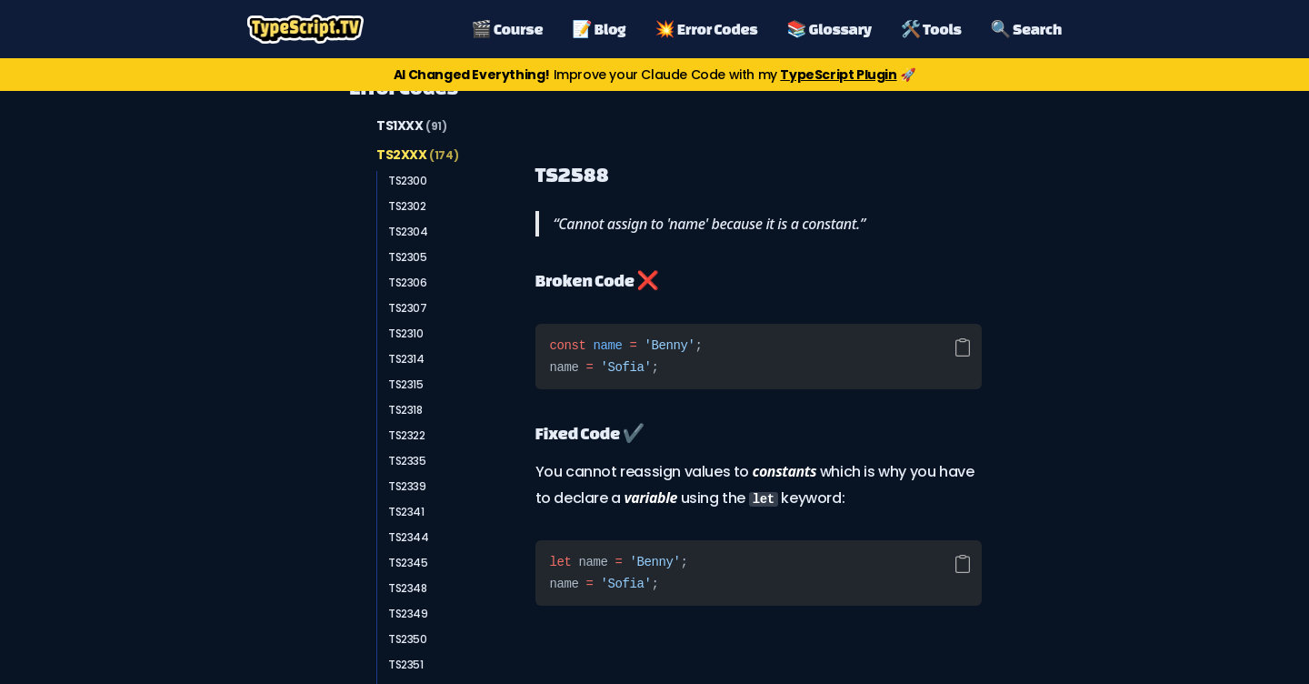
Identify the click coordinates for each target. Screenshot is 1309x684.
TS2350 (407, 639)
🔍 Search (1026, 28)
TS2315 (406, 384)
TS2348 (407, 588)
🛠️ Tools (931, 28)
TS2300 (407, 180)
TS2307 (407, 308)
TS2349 (408, 613)
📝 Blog (598, 28)
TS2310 (406, 333)
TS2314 (406, 359)
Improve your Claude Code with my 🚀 (654, 74)
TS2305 (407, 257)
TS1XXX (411, 125)
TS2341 (406, 511)
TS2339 (407, 486)
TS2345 (408, 562)
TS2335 (407, 460)
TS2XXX (417, 155)
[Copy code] (963, 347)
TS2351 (406, 664)
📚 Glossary (828, 28)
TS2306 (407, 282)
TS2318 (405, 409)
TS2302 (407, 206)
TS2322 (406, 435)
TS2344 (408, 537)
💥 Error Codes (705, 28)
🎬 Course (508, 28)
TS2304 (408, 231)
